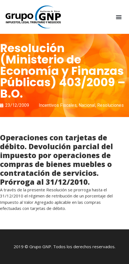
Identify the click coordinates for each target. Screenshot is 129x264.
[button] (118, 17)
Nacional (87, 105)
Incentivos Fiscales (58, 105)
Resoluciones (110, 105)
